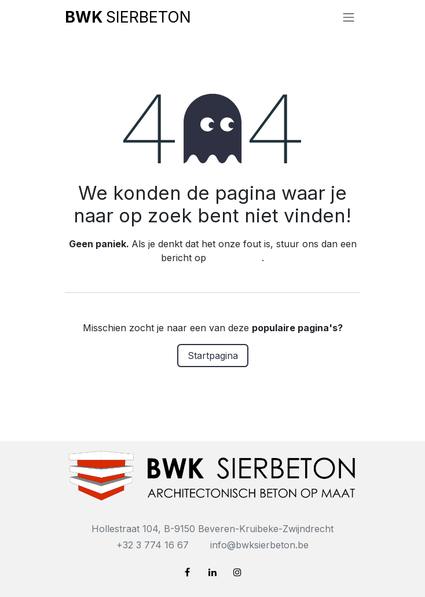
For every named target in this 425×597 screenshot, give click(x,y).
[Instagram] (237, 572)
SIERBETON (128, 17)
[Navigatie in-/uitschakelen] (348, 17)
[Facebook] (187, 572)
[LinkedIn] (212, 572)
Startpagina (213, 355)
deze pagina (235, 257)
